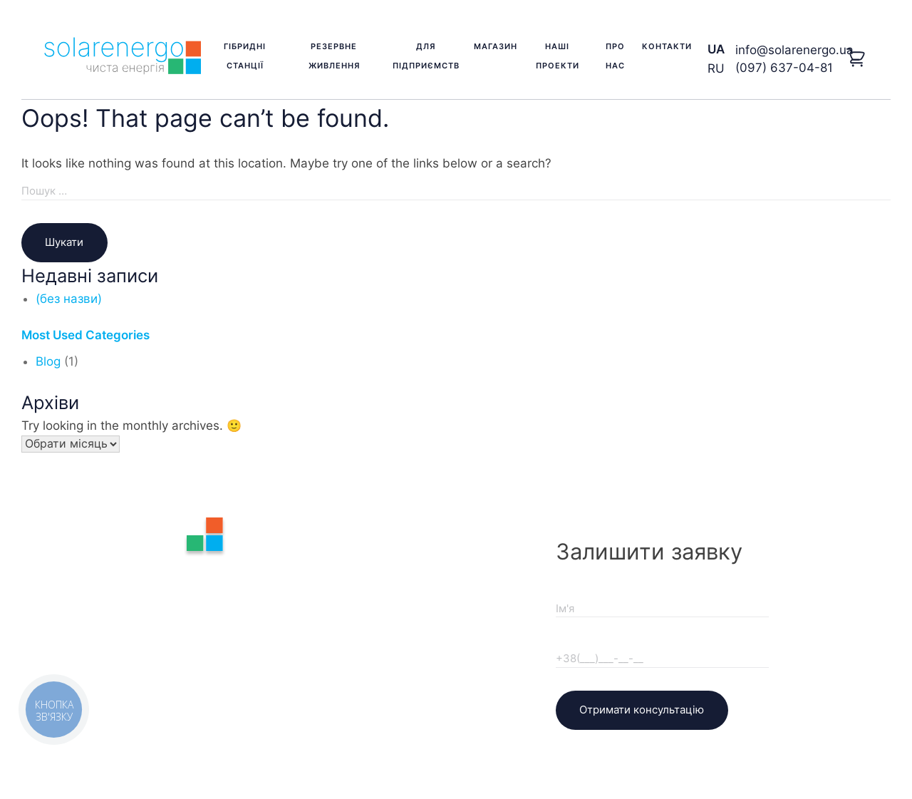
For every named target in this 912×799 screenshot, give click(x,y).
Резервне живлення (334, 56)
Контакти (667, 46)
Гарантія (378, 564)
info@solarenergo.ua (794, 50)
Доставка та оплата (409, 587)
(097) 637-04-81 (784, 68)
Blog (48, 361)
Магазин (495, 46)
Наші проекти (557, 56)
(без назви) (69, 299)
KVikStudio (505, 748)
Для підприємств (426, 56)
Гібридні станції (245, 56)
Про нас (615, 56)
